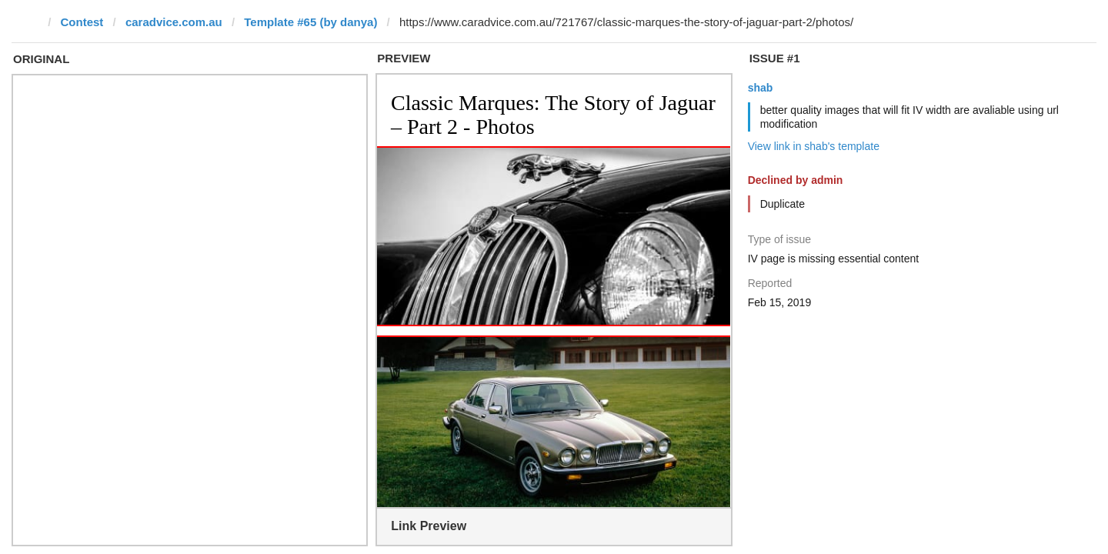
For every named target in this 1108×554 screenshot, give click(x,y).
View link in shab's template (813, 146)
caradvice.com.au (173, 21)
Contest (82, 21)
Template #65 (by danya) (310, 21)
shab (760, 88)
